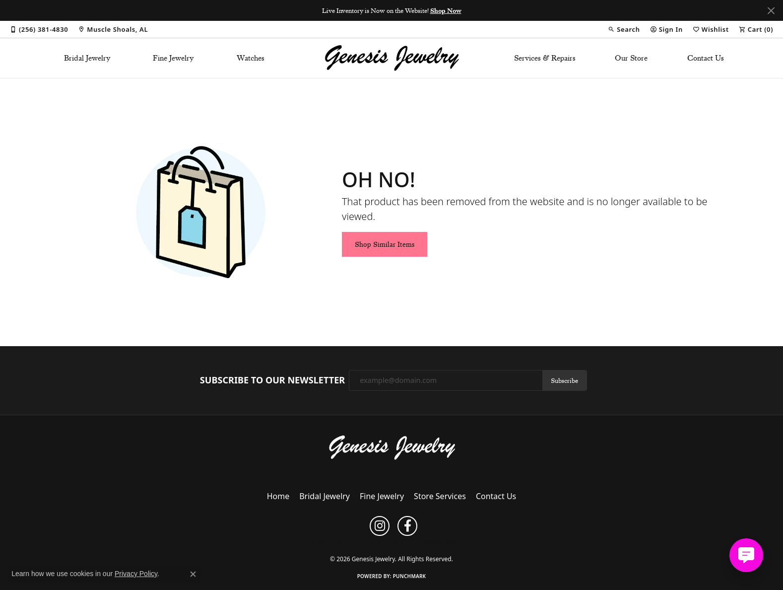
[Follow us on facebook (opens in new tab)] (407, 526)
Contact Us (705, 58)
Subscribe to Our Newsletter (272, 380)
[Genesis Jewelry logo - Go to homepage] (392, 58)
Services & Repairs (545, 58)
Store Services (440, 496)
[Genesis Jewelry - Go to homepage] (391, 447)
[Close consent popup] (193, 574)
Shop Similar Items (384, 244)
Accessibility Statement (442, 542)
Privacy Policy (328, 542)
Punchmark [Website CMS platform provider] (409, 576)
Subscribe (564, 380)
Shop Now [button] (445, 10)
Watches (250, 58)
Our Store (631, 58)
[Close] (771, 10)
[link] (39, 29)
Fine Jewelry (173, 58)
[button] (624, 29)
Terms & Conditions (379, 542)
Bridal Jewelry (87, 58)
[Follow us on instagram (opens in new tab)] (380, 526)
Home (278, 496)
